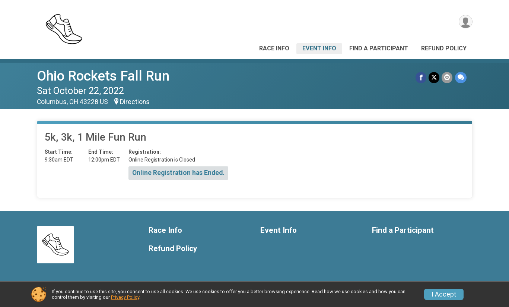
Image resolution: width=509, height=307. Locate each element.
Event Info (319, 48)
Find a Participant (378, 48)
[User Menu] (466, 22)
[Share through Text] (461, 77)
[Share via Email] (447, 77)
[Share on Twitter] (434, 77)
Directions (135, 102)
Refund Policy (444, 48)
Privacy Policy (125, 297)
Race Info (274, 48)
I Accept (444, 294)
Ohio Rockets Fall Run (103, 76)
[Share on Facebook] (421, 77)
